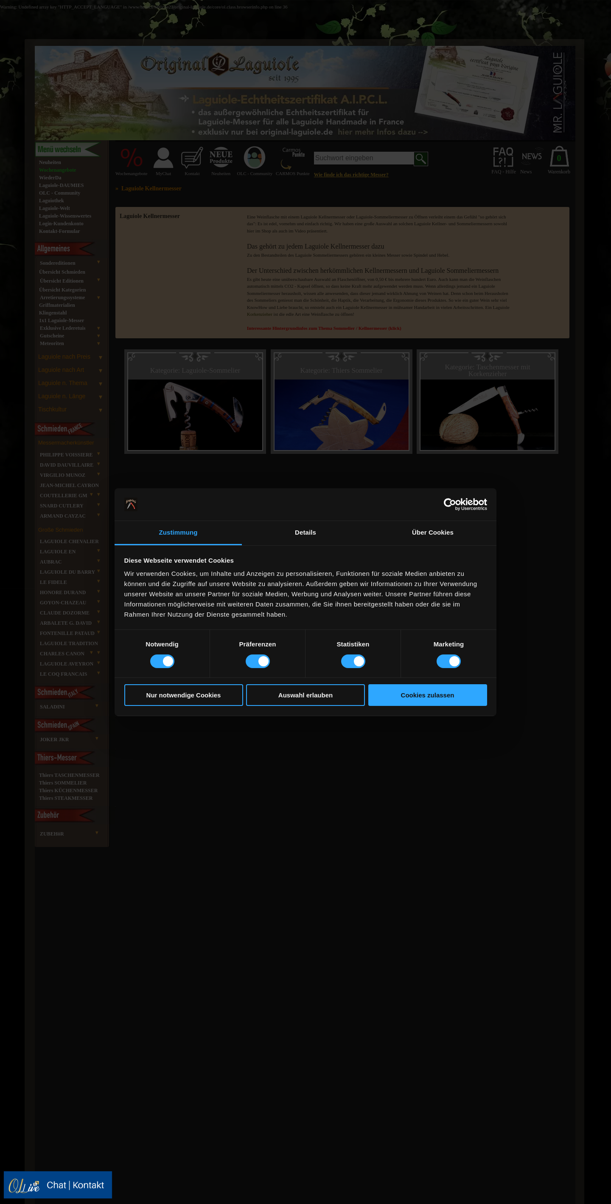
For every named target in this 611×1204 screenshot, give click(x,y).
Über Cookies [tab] (433, 532)
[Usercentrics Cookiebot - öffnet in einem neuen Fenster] (450, 504)
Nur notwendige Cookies (183, 695)
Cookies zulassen (427, 695)
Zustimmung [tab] (178, 532)
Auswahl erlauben (305, 695)
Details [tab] (305, 532)
